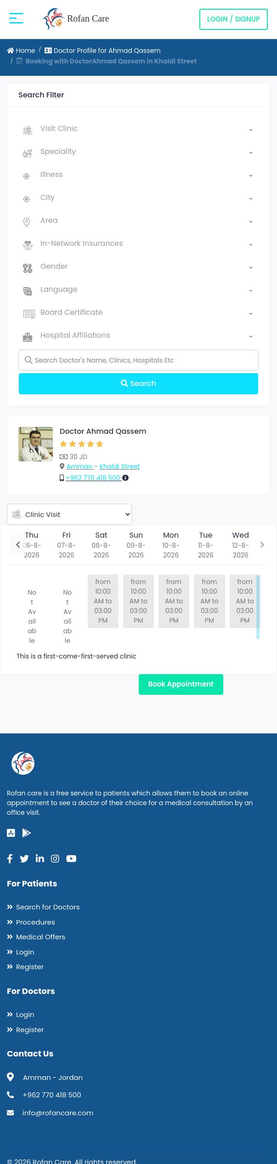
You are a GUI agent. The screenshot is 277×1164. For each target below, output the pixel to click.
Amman (80, 466)
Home (21, 50)
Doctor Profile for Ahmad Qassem (103, 50)
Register (30, 966)
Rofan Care (75, 19)
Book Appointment (181, 684)
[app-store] (11, 833)
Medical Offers (40, 937)
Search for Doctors (47, 907)
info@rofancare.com (58, 1113)
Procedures (35, 922)
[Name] (138, 360)
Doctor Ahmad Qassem (103, 431)
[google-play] (26, 833)
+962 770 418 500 (94, 478)
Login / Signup (233, 19)
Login (25, 952)
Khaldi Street (120, 466)
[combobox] (146, 130)
